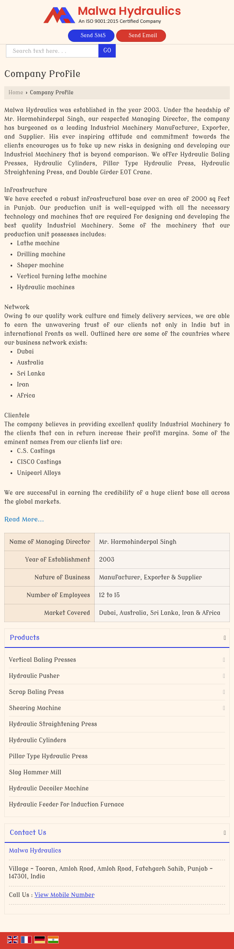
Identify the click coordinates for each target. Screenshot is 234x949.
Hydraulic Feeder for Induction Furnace (66, 804)
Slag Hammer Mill (35, 772)
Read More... (24, 519)
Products (24, 638)
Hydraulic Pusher (34, 676)
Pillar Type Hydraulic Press (48, 756)
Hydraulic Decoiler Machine (49, 788)
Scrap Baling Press (36, 692)
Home (15, 93)
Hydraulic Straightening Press (53, 724)
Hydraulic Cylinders (37, 740)
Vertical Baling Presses (42, 660)
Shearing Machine (35, 708)
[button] (65, 895)
